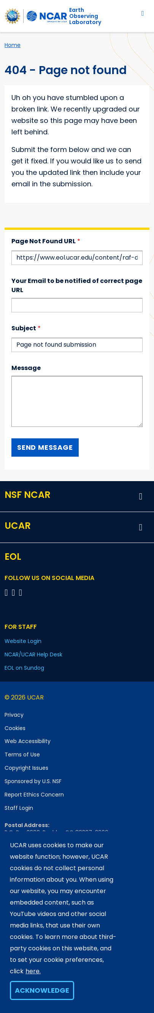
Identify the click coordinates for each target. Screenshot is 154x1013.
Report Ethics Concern (34, 794)
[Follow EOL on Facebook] (7, 592)
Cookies (15, 728)
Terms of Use (22, 754)
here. (33, 971)
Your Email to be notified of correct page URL (76, 285)
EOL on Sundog (24, 668)
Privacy (14, 715)
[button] (140, 496)
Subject (23, 328)
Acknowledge (42, 990)
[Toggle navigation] (143, 13)
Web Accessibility (28, 741)
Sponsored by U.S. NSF (33, 781)
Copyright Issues (26, 768)
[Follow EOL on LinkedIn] (20, 592)
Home (13, 45)
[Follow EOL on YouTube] (14, 592)
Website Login (23, 641)
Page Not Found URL (43, 241)
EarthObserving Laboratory (85, 16)
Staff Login (19, 808)
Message (26, 368)
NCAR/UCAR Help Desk (33, 654)
